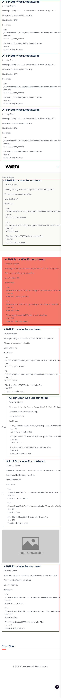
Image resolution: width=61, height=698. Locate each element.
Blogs (11, 177)
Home (4, 177)
